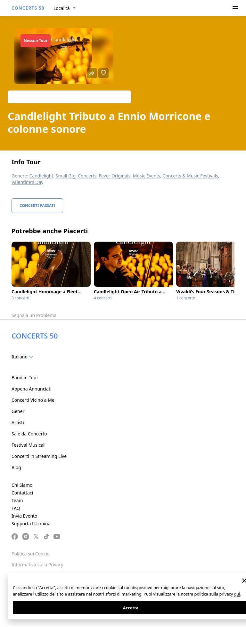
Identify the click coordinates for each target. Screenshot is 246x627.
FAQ (16, 508)
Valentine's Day (28, 182)
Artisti (18, 422)
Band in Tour (25, 377)
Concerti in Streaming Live (39, 456)
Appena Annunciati (32, 389)
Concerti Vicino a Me (33, 400)
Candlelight (41, 176)
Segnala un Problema (34, 315)
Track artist (69, 96)
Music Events (146, 176)
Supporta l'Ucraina (31, 523)
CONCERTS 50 (28, 8)
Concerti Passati (37, 205)
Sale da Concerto (29, 434)
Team (17, 500)
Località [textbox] (61, 8)
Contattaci (22, 493)
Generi (19, 411)
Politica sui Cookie (30, 554)
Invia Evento (24, 516)
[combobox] (64, 8)
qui (237, 594)
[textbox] (24, 356)
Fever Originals (115, 176)
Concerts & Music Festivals (190, 176)
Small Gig (66, 176)
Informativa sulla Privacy (37, 565)
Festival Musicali (28, 445)
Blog (16, 467)
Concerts (87, 176)
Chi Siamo (22, 485)
